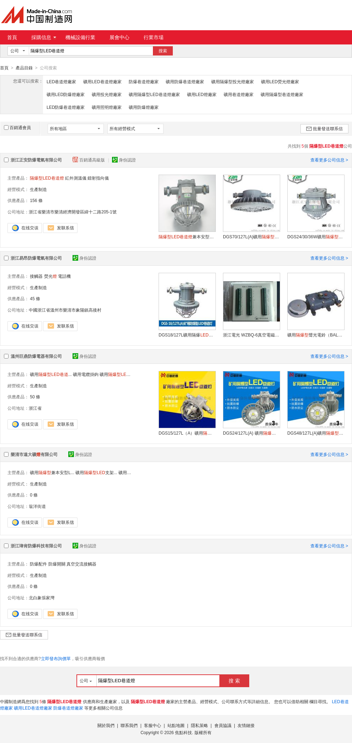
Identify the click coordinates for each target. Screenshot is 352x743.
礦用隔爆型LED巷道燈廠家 (154, 94)
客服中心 (152, 725)
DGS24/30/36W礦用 (315, 236)
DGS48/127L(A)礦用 (315, 432)
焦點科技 (183, 732)
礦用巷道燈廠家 (239, 94)
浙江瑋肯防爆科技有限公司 (36, 545)
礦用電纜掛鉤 (85, 374)
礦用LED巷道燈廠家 (102, 81)
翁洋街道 (37, 506)
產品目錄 (24, 67)
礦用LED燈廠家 (202, 94)
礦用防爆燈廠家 (144, 107)
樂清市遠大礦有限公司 (34, 454)
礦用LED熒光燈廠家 (280, 81)
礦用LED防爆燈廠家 (66, 94)
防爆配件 (38, 563)
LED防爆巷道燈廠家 (66, 107)
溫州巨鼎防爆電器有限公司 (36, 356)
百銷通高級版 (89, 159)
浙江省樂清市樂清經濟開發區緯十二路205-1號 (73, 211)
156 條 (36, 200)
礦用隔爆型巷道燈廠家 (282, 94)
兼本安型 (187, 236)
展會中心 (119, 37)
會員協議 (222, 725)
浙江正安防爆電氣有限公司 (36, 159)
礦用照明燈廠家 (107, 107)
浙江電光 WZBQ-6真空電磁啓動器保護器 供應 (251, 334)
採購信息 (43, 37)
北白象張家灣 (41, 597)
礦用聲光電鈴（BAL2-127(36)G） (315, 334)
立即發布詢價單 (56, 658)
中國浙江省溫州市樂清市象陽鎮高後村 (65, 309)
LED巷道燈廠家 (61, 81)
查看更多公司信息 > (329, 159)
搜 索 (234, 680)
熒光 (50, 276)
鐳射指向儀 (98, 177)
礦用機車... (120, 374)
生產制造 (38, 189)
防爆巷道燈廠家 (144, 81)
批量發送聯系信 (324, 128)
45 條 (35, 298)
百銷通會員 (17, 127)
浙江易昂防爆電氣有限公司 (36, 257)
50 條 (35, 396)
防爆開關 (56, 563)
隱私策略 (199, 725)
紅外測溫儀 (75, 177)
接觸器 (36, 276)
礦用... (50, 374)
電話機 (64, 276)
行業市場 (154, 37)
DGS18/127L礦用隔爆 (187, 334)
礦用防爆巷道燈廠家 (185, 81)
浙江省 (35, 407)
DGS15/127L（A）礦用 (187, 432)
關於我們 (105, 725)
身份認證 (124, 159)
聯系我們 (129, 725)
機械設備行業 (80, 37)
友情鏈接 (246, 725)
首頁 (12, 37)
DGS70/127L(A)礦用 (251, 236)
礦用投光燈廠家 (107, 94)
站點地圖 (176, 725)
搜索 (163, 50)
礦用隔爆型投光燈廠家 (232, 81)
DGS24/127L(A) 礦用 (251, 432)
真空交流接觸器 (81, 563)
